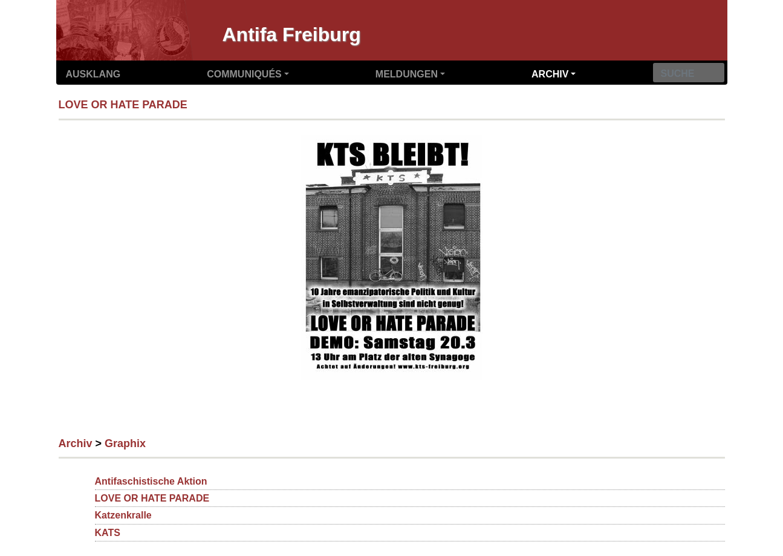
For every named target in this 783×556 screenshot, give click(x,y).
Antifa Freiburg (292, 34)
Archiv (549, 74)
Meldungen (406, 74)
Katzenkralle (123, 515)
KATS (107, 533)
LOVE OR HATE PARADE (123, 105)
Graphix (125, 443)
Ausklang (93, 74)
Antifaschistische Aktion (151, 481)
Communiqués (244, 74)
